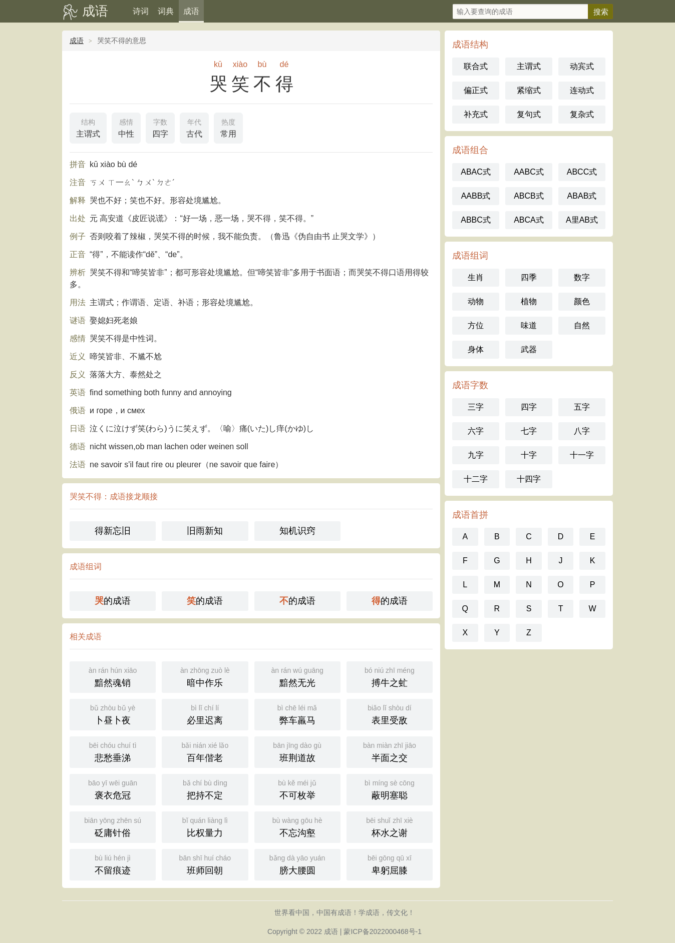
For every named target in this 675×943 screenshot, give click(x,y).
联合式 (476, 66)
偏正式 (476, 90)
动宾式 (582, 66)
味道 (529, 325)
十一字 (582, 455)
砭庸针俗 (113, 826)
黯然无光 (297, 676)
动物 (476, 301)
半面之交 (390, 751)
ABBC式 (476, 220)
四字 (160, 127)
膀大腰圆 (297, 863)
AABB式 (476, 196)
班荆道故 (297, 751)
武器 (529, 349)
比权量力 (205, 826)
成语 (95, 11)
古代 (194, 127)
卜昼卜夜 (113, 713)
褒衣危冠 (113, 788)
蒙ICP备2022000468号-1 (383, 931)
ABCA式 (529, 220)
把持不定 (205, 788)
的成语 (113, 601)
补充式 (476, 114)
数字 (582, 277)
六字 (476, 431)
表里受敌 (390, 713)
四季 (529, 277)
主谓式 (88, 127)
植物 (529, 301)
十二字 (476, 479)
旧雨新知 (205, 531)
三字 (476, 407)
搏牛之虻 (390, 676)
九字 (476, 455)
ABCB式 (529, 196)
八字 (582, 431)
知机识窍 (297, 531)
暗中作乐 (205, 676)
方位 (476, 325)
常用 (228, 127)
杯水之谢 (390, 826)
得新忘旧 (113, 531)
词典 (166, 11)
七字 (529, 431)
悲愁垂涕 (113, 751)
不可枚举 (297, 788)
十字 (529, 455)
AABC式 (529, 172)
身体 (476, 349)
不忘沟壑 (297, 826)
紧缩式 (529, 90)
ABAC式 (476, 172)
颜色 (582, 301)
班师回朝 (205, 863)
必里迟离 (205, 713)
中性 (126, 127)
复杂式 (582, 114)
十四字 (529, 479)
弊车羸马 (297, 713)
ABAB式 (582, 196)
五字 (582, 407)
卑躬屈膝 (390, 863)
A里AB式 (582, 220)
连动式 (582, 90)
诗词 (141, 11)
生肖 (476, 277)
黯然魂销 (113, 676)
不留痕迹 (113, 863)
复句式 (529, 114)
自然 (582, 325)
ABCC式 (582, 172)
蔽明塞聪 (390, 788)
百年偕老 (205, 751)
